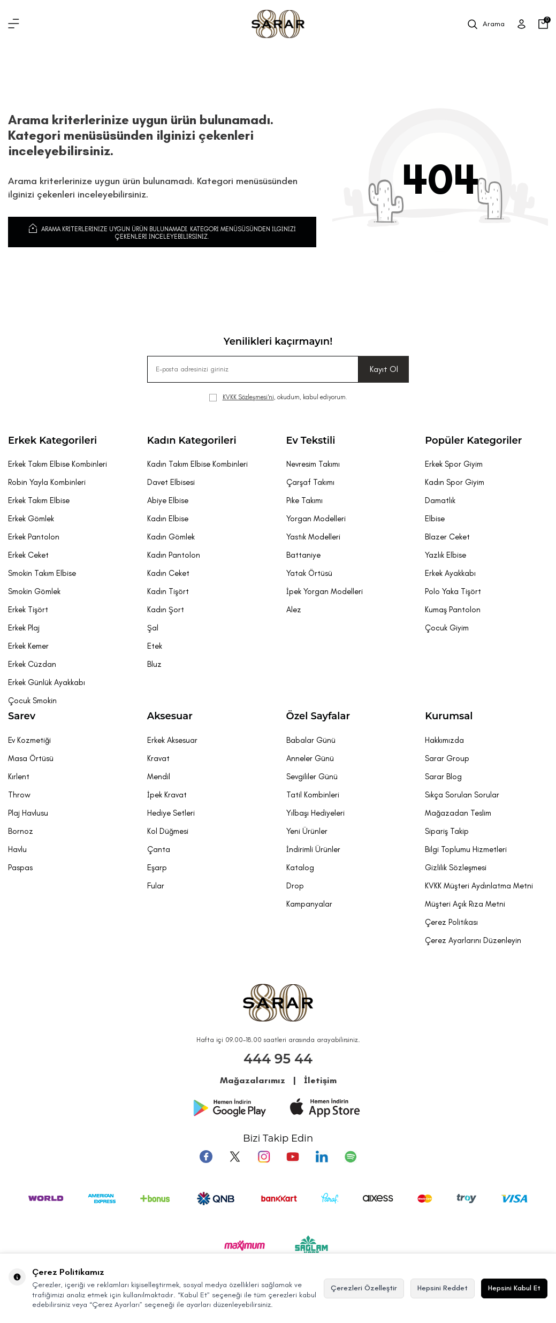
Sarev (21, 716)
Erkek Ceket (28, 555)
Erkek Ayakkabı (450, 573)
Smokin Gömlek (34, 591)
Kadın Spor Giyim (454, 482)
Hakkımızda (444, 740)
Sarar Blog (443, 776)
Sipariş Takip (447, 831)
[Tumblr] (321, 1156)
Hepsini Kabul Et (514, 1287)
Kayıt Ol (384, 369)
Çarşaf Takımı (310, 482)
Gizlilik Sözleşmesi (455, 867)
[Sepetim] (543, 24)
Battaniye (303, 555)
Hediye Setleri (171, 813)
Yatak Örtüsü (309, 573)
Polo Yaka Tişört (453, 591)
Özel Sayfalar (318, 716)
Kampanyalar (309, 904)
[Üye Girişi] (521, 24)
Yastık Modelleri (313, 537)
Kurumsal (449, 716)
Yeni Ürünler (306, 831)
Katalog (300, 867)
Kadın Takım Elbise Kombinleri (197, 464)
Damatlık (440, 500)
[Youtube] (292, 1156)
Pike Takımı (304, 500)
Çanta (158, 849)
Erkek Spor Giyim (454, 464)
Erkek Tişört (28, 609)
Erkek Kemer (28, 646)
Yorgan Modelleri (316, 518)
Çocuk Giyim (447, 628)
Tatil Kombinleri (312, 795)
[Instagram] (263, 1156)
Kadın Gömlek (171, 537)
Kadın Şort (165, 609)
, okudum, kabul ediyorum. (278, 397)
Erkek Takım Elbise (39, 500)
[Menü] (13, 24)
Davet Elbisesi (171, 482)
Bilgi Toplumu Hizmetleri (466, 849)
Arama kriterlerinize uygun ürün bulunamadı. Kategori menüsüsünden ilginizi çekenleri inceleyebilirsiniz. (162, 231)
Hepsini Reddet (442, 1287)
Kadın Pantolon (173, 555)
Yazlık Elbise (445, 555)
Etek (154, 646)
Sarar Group (447, 758)
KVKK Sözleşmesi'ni (248, 397)
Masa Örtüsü (31, 758)
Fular (155, 886)
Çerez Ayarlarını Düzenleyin (473, 940)
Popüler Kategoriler (473, 440)
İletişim (320, 1080)
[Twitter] (235, 1156)
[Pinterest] (350, 1156)
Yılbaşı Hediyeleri (315, 813)
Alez (293, 609)
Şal (152, 628)
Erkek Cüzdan (32, 664)
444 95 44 (278, 1059)
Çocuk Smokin (32, 700)
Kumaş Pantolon (453, 609)
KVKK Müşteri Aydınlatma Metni (479, 886)
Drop (295, 886)
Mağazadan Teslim (458, 813)
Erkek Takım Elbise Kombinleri (57, 464)
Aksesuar (170, 716)
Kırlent (18, 776)
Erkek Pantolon (33, 537)
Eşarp (157, 867)
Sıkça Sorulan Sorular (462, 795)
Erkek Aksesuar (172, 740)
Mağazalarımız (252, 1080)
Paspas (20, 867)
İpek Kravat (167, 795)
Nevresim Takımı (313, 464)
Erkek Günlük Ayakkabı (46, 682)
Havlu (17, 849)
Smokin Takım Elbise (42, 573)
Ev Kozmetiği (29, 740)
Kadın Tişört (168, 591)
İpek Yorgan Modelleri (324, 591)
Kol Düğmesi (167, 831)
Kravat (158, 758)
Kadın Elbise (167, 518)
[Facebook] (206, 1156)
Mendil (158, 776)
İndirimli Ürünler (313, 849)
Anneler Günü (310, 758)
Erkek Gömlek (31, 518)
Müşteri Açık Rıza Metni (465, 904)
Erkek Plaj (24, 628)
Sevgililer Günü (312, 776)
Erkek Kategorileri (52, 440)
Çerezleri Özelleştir (364, 1287)
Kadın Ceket (168, 573)
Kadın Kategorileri (192, 440)
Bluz (154, 664)
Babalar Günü (311, 740)
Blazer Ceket (447, 537)
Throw (19, 795)
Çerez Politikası (451, 922)
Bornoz (20, 831)
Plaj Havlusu (28, 813)
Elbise (435, 518)
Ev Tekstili (311, 440)
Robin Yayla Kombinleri (47, 482)
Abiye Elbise (167, 500)
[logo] (278, 24)
